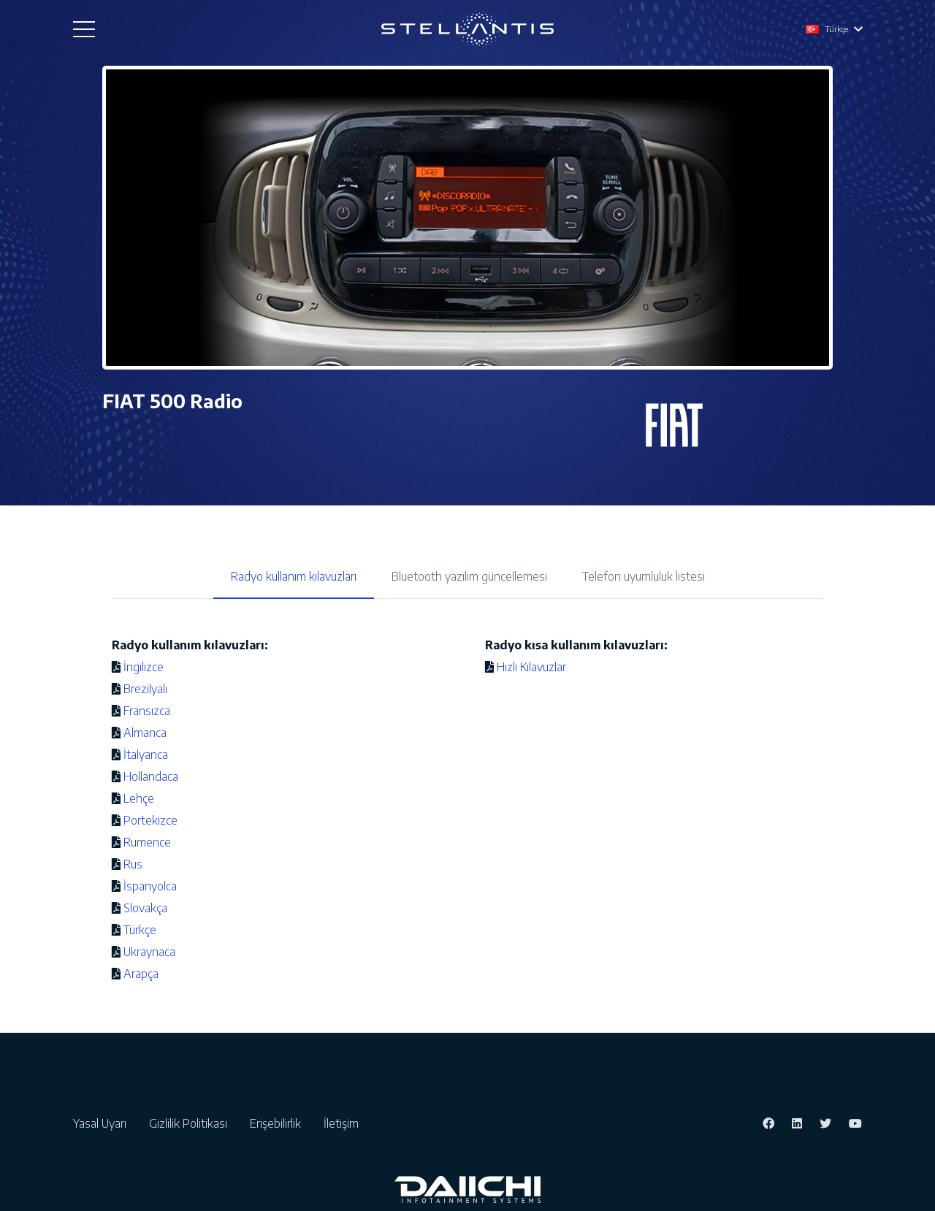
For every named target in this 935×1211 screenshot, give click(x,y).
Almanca (145, 732)
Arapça (141, 973)
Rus (132, 864)
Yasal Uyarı (102, 1123)
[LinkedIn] (797, 1123)
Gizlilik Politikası (191, 1123)
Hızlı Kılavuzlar (531, 667)
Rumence (147, 842)
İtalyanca (145, 754)
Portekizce (150, 820)
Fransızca (146, 710)
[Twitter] (825, 1123)
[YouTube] (855, 1123)
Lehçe (138, 798)
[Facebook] (768, 1123)
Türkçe (139, 929)
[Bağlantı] (467, 29)
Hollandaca (150, 776)
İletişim (341, 1123)
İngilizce (143, 667)
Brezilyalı (145, 688)
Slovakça (145, 908)
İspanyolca (150, 886)
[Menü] (84, 29)
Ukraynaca (149, 951)
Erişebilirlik (278, 1123)
